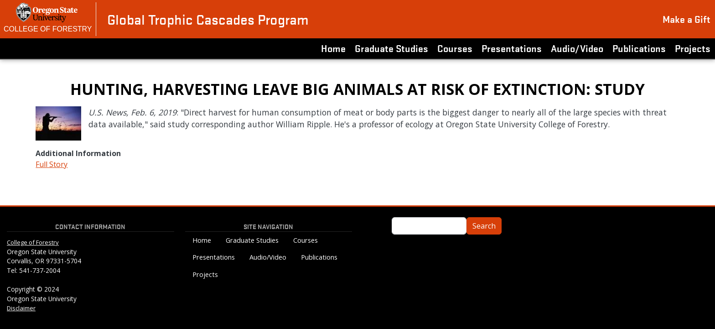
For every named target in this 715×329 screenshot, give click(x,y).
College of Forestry (48, 29)
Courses (454, 48)
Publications (639, 48)
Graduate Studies (391, 48)
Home (333, 48)
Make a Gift (686, 18)
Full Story (51, 164)
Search (484, 226)
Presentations (512, 48)
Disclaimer (21, 308)
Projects (692, 48)
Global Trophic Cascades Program (208, 19)
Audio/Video (577, 48)
